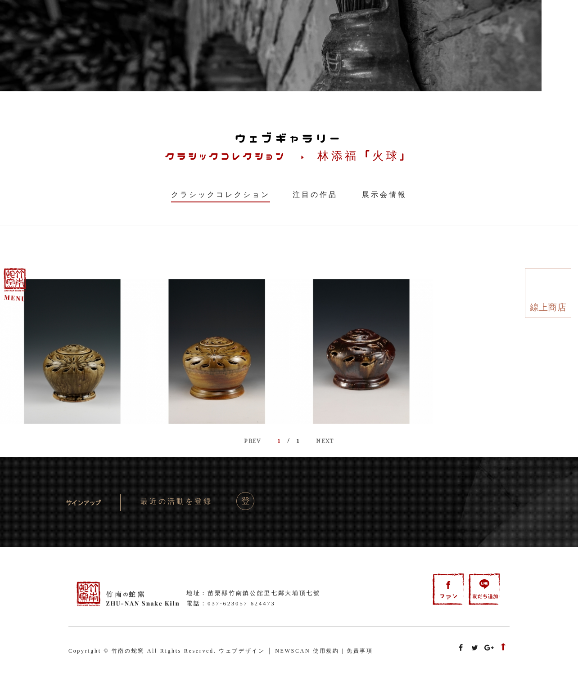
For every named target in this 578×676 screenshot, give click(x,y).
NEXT (325, 440)
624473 (262, 603)
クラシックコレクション (220, 194)
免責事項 (360, 651)
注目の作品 (315, 194)
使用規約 (326, 651)
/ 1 (288, 440)
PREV (252, 440)
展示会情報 (384, 194)
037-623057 (228, 603)
